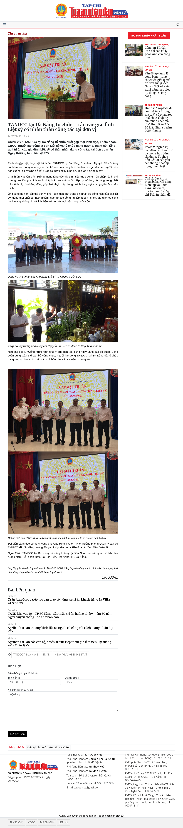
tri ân (46, 654)
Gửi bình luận (17, 733)
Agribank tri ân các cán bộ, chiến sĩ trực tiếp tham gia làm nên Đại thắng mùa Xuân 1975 (59, 643)
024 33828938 (105, 783)
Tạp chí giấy (47, 822)
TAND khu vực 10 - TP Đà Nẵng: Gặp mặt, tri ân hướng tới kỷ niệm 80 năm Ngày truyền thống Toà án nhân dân (60, 615)
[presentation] (35, 721)
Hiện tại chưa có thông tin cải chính (48, 747)
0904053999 (154, 791)
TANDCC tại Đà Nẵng (25, 654)
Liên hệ (63, 822)
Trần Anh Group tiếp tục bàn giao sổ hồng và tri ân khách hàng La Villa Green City (59, 601)
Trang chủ (16, 822)
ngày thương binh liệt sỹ (71, 654)
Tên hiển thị (14, 677)
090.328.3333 (132, 769)
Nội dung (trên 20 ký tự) (20, 689)
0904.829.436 (164, 758)
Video (31, 822)
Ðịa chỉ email (72, 677)
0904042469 (83, 783)
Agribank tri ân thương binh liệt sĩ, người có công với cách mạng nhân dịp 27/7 (60, 629)
